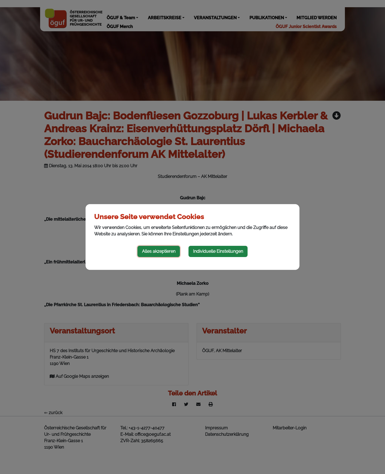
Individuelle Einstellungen (218, 251)
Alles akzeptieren (158, 251)
